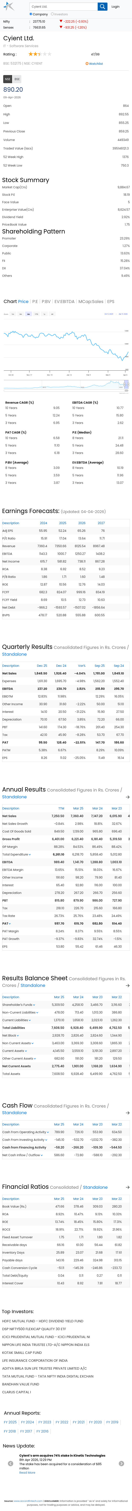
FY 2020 (95, 1422)
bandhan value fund (20, 1384)
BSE (17, 79)
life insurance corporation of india (35, 1360)
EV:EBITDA (65, 302)
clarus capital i (16, 1392)
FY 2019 (112, 1422)
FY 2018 (10, 1431)
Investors (61, 14)
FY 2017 (26, 1431)
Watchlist (96, 64)
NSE (7, 79)
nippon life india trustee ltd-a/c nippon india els (45, 1344)
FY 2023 (45, 1422)
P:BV (46, 302)
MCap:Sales (90, 302)
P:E (35, 302)
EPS (111, 302)
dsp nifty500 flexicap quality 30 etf (34, 1329)
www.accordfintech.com (28, 1501)
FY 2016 (42, 1431)
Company (40, 14)
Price (23, 302)
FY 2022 (62, 1422)
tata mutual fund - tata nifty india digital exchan (47, 1376)
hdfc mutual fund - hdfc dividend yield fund (42, 1321)
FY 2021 (78, 1422)
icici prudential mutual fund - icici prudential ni (46, 1336)
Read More (27, 1472)
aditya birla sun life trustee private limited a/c (44, 1368)
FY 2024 (27, 1422)
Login (116, 6)
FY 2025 (10, 1422)
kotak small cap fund (22, 1352)
